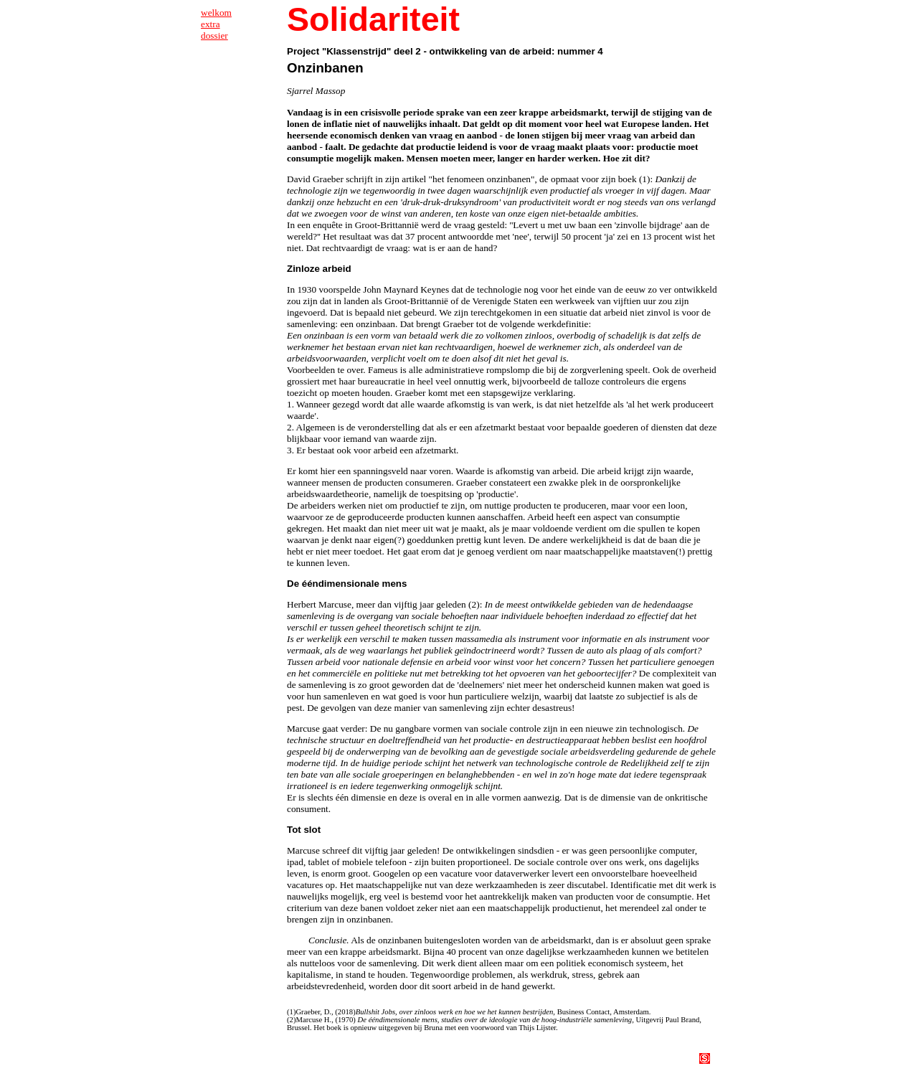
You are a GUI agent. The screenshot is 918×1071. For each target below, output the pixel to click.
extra (210, 24)
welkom (216, 12)
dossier (214, 35)
